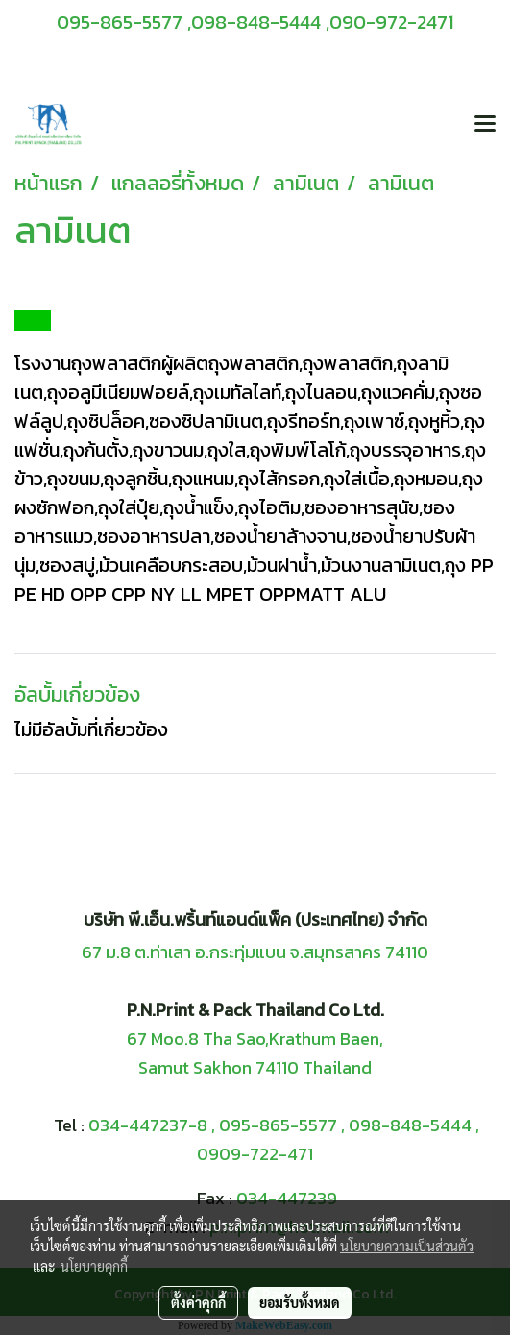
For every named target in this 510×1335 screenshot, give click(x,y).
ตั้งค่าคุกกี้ (198, 1302)
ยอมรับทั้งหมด (299, 1302)
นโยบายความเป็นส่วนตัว (407, 1245)
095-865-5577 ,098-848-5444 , (193, 22)
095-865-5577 (278, 1125)
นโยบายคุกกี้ (94, 1265)
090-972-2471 (391, 22)
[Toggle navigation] (485, 125)
